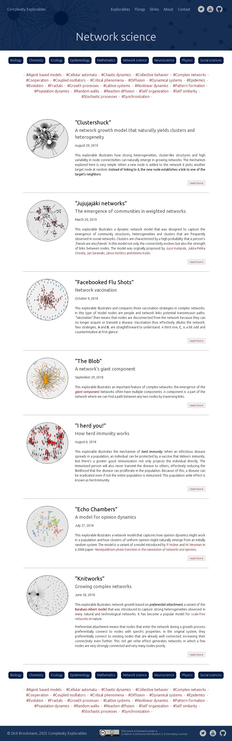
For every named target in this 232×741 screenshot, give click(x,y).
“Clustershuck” (93, 122)
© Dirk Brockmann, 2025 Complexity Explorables (47, 733)
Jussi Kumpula (176, 248)
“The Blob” (88, 361)
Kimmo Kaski (141, 253)
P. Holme (173, 545)
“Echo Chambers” (96, 509)
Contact (184, 9)
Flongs (140, 9)
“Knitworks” (89, 579)
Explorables (120, 9)
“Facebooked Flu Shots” (104, 282)
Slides (154, 9)
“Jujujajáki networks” (101, 203)
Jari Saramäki (95, 253)
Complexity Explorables (26, 9)
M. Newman (194, 545)
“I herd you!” (90, 426)
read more (196, 183)
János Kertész (116, 253)
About (168, 9)
